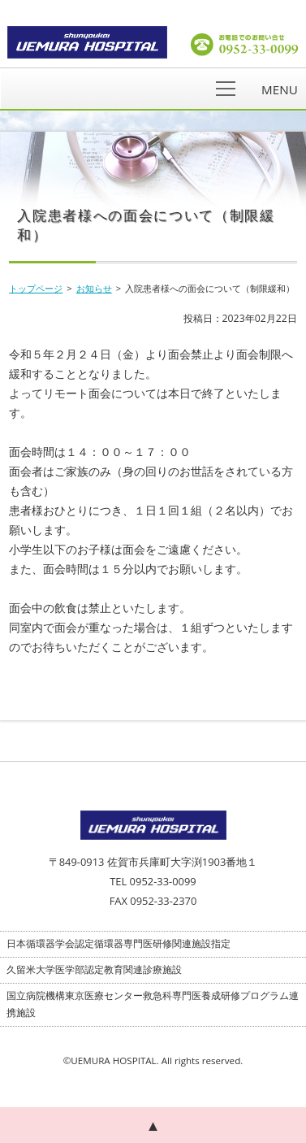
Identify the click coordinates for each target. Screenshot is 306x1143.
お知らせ (94, 288)
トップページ (35, 288)
